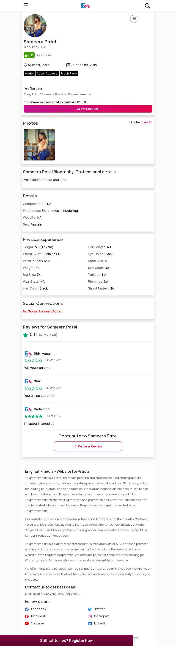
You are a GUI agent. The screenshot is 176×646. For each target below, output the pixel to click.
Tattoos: (97, 274)
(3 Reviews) (40, 334)
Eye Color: (100, 254)
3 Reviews (38, 55)
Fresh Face (69, 73)
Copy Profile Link (88, 109)
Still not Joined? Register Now (66, 640)
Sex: (32, 224)
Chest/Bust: (41, 254)
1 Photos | (140, 122)
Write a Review (88, 446)
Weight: (31, 267)
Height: (38, 247)
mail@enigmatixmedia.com (60, 593)
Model (29, 73)
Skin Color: (98, 267)
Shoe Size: (97, 261)
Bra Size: (32, 274)
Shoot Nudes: (101, 288)
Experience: (50, 210)
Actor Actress (47, 73)
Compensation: (37, 204)
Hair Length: (99, 247)
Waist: (36, 261)
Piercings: (98, 281)
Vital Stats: (34, 281)
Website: (32, 217)
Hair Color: (35, 288)
